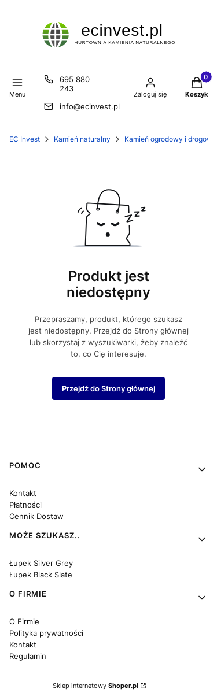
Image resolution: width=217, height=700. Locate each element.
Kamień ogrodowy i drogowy (170, 139)
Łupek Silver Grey (41, 563)
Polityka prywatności (46, 633)
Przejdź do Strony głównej (108, 388)
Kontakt (22, 493)
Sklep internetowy (95, 686)
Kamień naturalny (82, 139)
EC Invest (24, 139)
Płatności (25, 504)
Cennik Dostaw (36, 516)
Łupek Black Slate (40, 574)
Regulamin (27, 656)
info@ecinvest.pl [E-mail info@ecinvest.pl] (90, 106)
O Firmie (24, 621)
